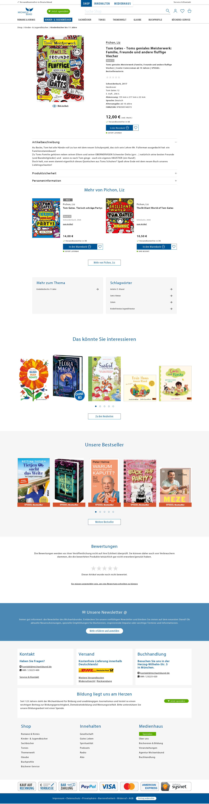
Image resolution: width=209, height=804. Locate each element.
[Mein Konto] (175, 11)
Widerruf (122, 798)
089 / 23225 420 (148, 676)
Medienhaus (122, 4)
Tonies (102, 19)
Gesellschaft (86, 734)
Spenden (147, 734)
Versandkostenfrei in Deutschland (36, 2)
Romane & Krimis (26, 19)
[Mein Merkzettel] (182, 11)
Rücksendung (104, 681)
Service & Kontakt (182, 2)
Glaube (137, 19)
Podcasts (85, 748)
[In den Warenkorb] (119, 128)
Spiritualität (86, 743)
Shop (86, 4)
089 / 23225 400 (30, 670)
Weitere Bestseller (104, 522)
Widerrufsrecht (87, 681)
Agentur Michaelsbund (151, 752)
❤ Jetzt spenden (58, 11)
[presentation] (33, 209)
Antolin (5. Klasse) (117, 289)
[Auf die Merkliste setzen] (136, 128)
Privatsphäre (89, 798)
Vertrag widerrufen (146, 798)
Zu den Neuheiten (104, 416)
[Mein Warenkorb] (189, 11)
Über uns (144, 738)
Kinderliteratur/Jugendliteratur (122, 309)
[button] (96, 406)
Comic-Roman (115, 296)
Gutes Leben (87, 738)
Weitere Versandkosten (91, 677)
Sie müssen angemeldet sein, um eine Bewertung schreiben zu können (104, 584)
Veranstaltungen (148, 748)
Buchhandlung (147, 757)
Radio (83, 752)
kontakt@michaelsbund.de (37, 666)
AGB (131, 798)
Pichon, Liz (113, 42)
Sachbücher (84, 19)
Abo (82, 757)
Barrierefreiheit (106, 798)
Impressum (58, 798)
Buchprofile (155, 19)
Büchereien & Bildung (151, 743)
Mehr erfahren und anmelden (104, 631)
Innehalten (102, 4)
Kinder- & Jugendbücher (58, 19)
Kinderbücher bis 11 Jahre (46, 289)
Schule (112, 302)
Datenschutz (73, 798)
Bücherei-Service (181, 19)
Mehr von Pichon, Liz (104, 262)
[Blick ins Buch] (60, 106)
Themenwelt (119, 19)
